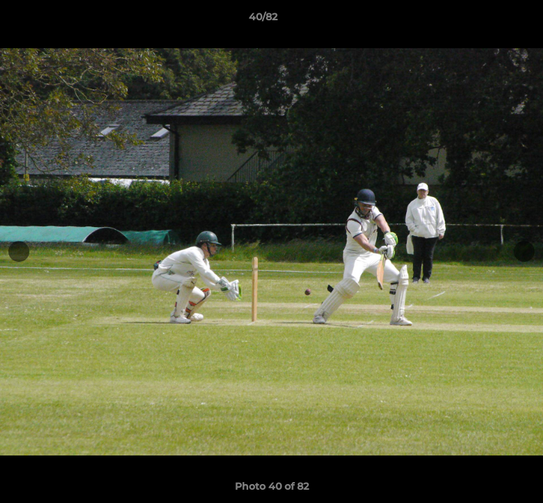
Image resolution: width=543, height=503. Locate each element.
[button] (484, 20)
